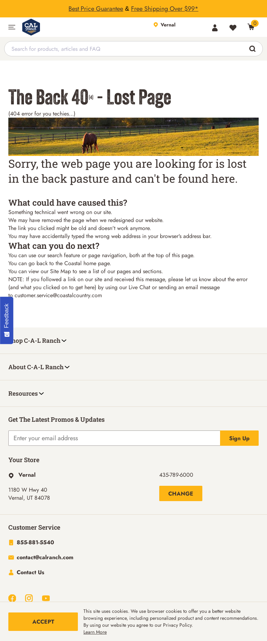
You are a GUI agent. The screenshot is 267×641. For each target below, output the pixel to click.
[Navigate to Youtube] (46, 599)
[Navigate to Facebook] (12, 599)
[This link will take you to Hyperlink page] (21, 476)
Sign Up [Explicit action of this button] (239, 439)
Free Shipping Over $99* (165, 8)
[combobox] (133, 48)
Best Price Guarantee (95, 8)
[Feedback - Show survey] (6, 320)
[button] (11, 27)
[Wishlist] (232, 27)
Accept (43, 622)
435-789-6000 (176, 476)
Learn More (95, 631)
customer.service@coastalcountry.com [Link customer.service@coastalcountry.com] (58, 295)
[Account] (214, 27)
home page (96, 263)
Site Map (60, 271)
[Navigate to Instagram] (29, 599)
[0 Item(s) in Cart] (251, 26)
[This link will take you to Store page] (178, 27)
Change (180, 495)
